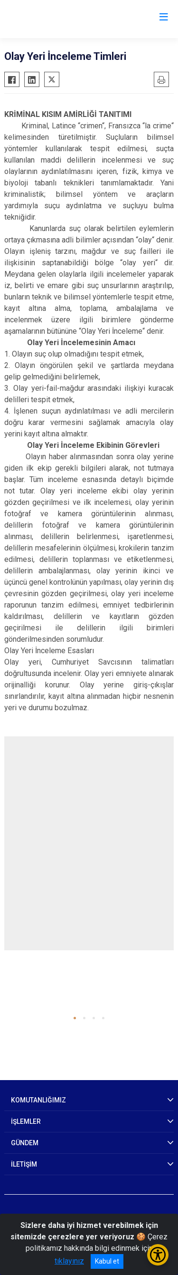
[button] (75, 1018)
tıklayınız (69, 1260)
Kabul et (107, 1261)
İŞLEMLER (26, 1121)
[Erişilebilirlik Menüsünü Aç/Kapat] (158, 1254)
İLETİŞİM (24, 1164)
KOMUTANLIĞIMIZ (38, 1100)
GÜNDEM (24, 1143)
